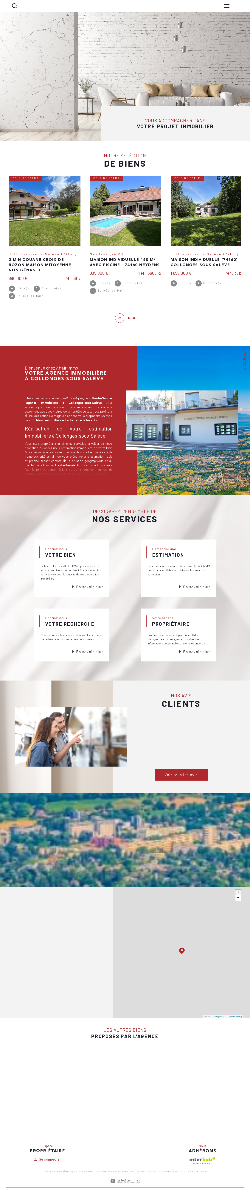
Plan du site (133, 1172)
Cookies (203, 1173)
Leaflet (207, 1018)
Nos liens (175, 1172)
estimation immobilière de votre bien (87, 449)
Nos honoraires (116, 1172)
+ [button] (238, 894)
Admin (165, 1172)
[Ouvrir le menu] (226, 6)
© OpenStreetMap (234, 1018)
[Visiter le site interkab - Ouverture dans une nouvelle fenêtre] (202, 1162)
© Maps (218, 1018)
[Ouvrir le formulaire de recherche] (15, 6)
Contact (244, 361)
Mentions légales (150, 1172)
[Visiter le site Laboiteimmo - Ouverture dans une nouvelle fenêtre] (125, 1187)
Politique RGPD (189, 1172)
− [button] (238, 899)
